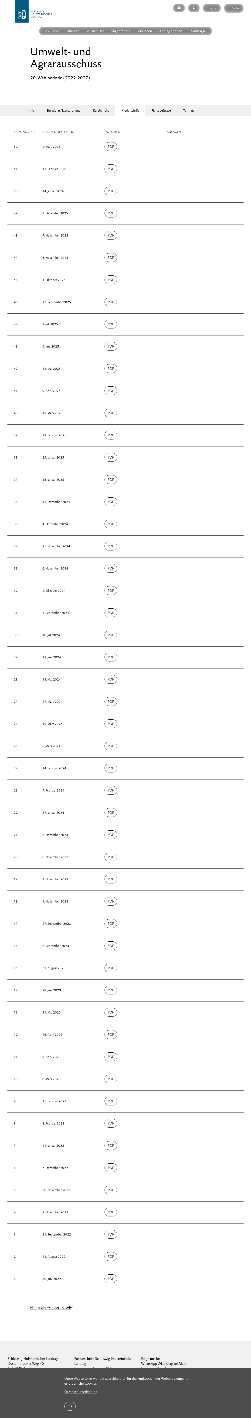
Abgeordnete (120, 31)
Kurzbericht (101, 110)
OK (70, 1406)
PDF (111, 147)
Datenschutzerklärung (80, 1392)
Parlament (73, 31)
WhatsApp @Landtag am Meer (163, 1363)
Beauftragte (197, 31)
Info (31, 110)
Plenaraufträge (161, 110)
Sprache (212, 8)
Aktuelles (52, 31)
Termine (189, 110)
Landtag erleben (170, 31)
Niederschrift (130, 110)
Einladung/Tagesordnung (63, 110)
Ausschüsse (95, 31)
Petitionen (144, 31)
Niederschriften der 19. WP (50, 1308)
